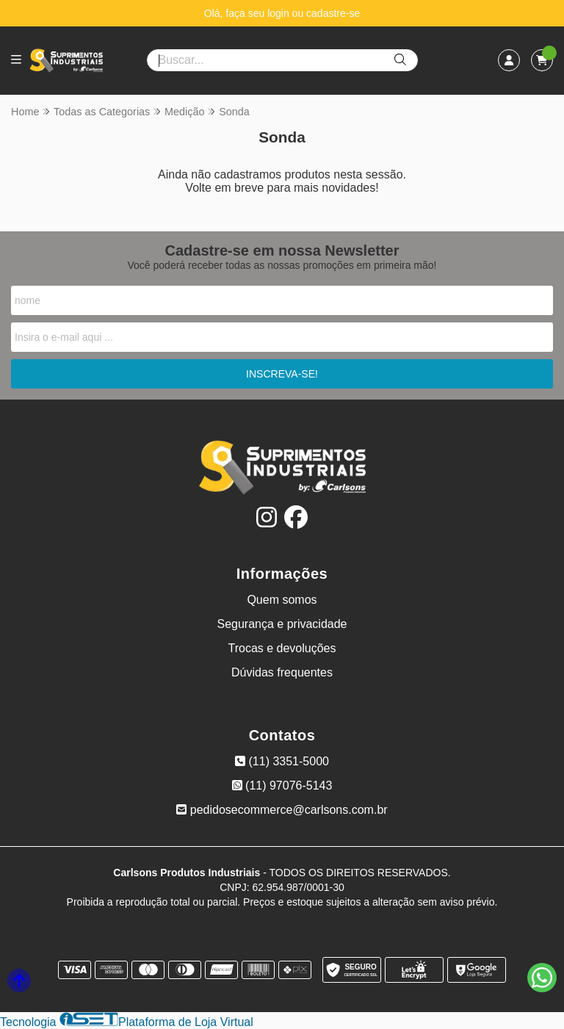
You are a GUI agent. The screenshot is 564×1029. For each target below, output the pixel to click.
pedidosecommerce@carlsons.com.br (281, 810)
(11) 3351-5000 (282, 761)
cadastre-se (333, 13)
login (279, 13)
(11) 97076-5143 (282, 785)
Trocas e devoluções (282, 648)
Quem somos (282, 599)
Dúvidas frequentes (282, 672)
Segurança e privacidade (282, 624)
